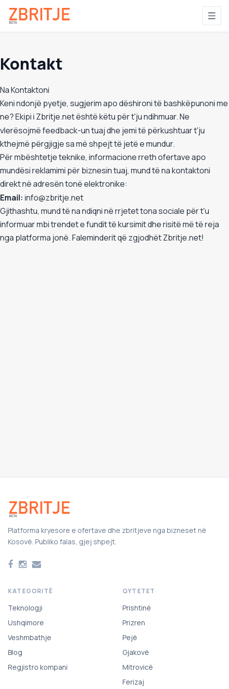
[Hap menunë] (211, 15)
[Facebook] (10, 564)
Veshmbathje (29, 637)
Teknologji (25, 607)
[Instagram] (22, 564)
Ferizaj (133, 682)
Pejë (129, 637)
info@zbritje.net (54, 197)
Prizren (133, 622)
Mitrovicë (137, 667)
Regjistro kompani (38, 667)
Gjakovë (135, 652)
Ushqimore (26, 622)
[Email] (36, 564)
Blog (15, 652)
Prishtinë (136, 607)
